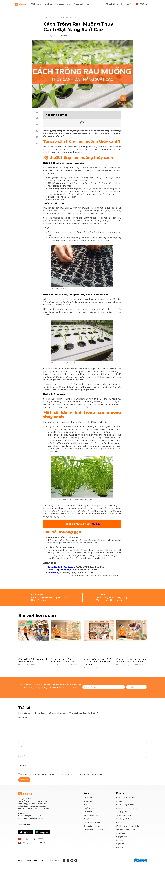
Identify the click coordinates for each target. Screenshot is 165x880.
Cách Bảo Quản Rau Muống (61, 567)
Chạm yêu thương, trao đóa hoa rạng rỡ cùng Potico (131, 660)
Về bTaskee (37, 4)
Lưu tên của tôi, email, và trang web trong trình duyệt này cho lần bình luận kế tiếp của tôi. (62, 774)
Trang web (23, 765)
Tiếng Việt (128, 4)
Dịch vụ (48, 4)
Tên (20, 747)
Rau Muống (53, 572)
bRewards (59, 4)
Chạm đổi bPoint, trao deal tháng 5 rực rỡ (32, 660)
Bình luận (23, 717)
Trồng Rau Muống (62, 570)
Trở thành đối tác (111, 4)
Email (21, 756)
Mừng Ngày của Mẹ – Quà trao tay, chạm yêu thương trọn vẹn (98, 661)
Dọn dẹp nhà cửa (51, 17)
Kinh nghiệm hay (81, 4)
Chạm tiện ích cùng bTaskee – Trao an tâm (63, 660)
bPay (69, 4)
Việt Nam (144, 4)
